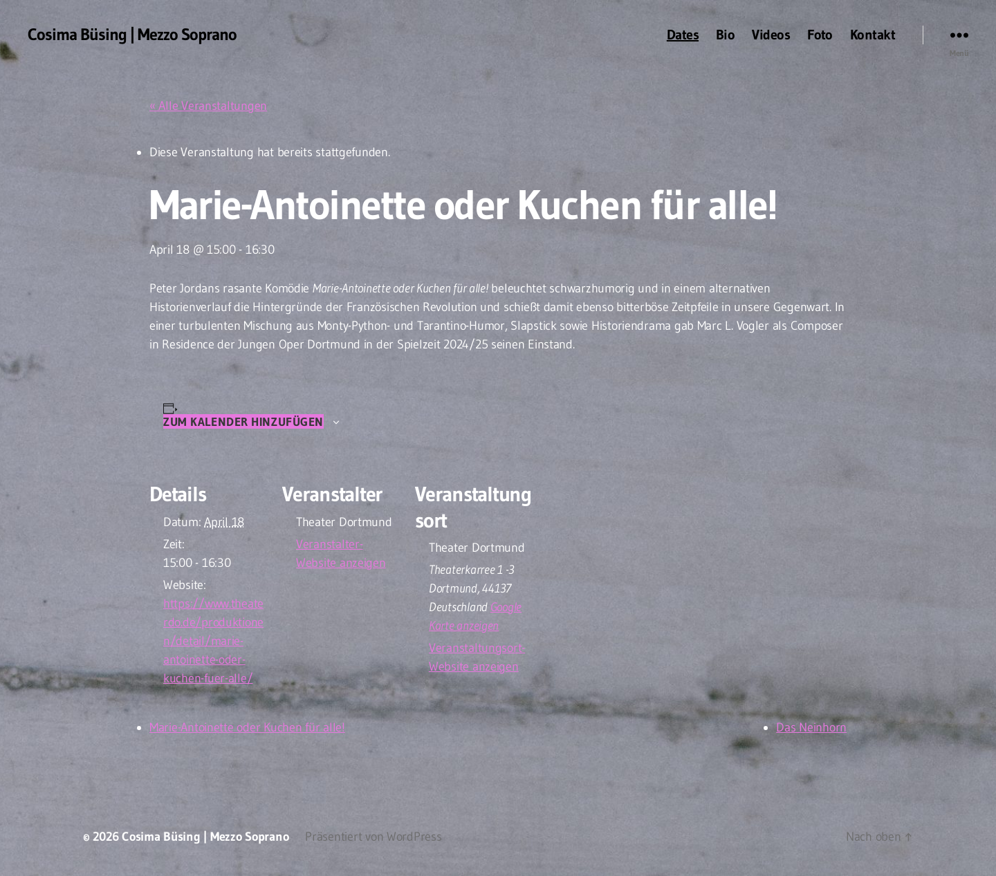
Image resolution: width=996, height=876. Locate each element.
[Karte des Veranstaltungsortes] (621, 554)
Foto (820, 34)
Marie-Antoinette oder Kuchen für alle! (247, 727)
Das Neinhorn (811, 727)
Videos (771, 34)
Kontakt (872, 34)
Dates (683, 34)
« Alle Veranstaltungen (208, 105)
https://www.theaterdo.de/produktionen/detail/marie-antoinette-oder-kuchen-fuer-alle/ (213, 641)
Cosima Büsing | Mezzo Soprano (132, 34)
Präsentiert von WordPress (373, 836)
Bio (725, 34)
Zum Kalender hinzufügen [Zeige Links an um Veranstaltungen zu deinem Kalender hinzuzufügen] (243, 421)
